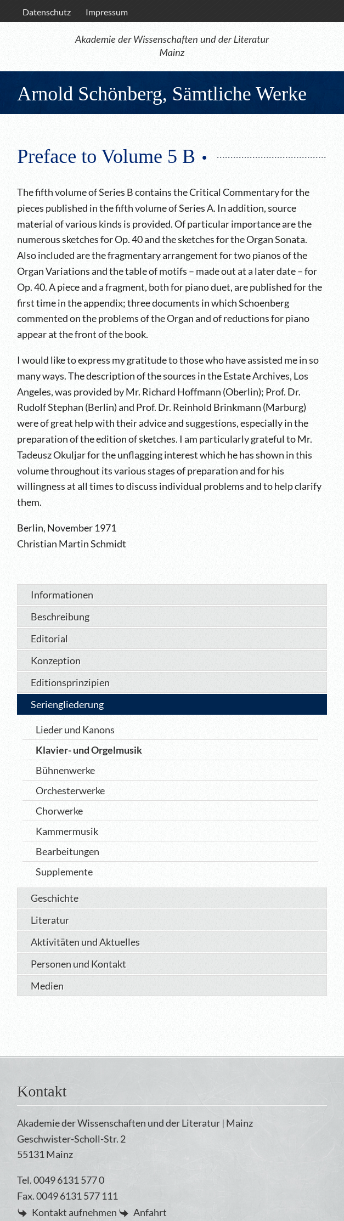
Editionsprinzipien (70, 682)
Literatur (50, 920)
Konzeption (56, 660)
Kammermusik (67, 831)
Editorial (49, 638)
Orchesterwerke (70, 790)
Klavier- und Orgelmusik (89, 750)
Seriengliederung (67, 704)
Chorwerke (59, 811)
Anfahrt (150, 1212)
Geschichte (54, 898)
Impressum (107, 12)
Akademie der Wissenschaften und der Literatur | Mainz (135, 1123)
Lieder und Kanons (75, 729)
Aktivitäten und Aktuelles (85, 942)
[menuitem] (46, 12)
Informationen (62, 595)
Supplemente (64, 872)
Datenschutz (46, 12)
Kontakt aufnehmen (74, 1212)
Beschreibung (60, 616)
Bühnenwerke (65, 770)
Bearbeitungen (67, 851)
